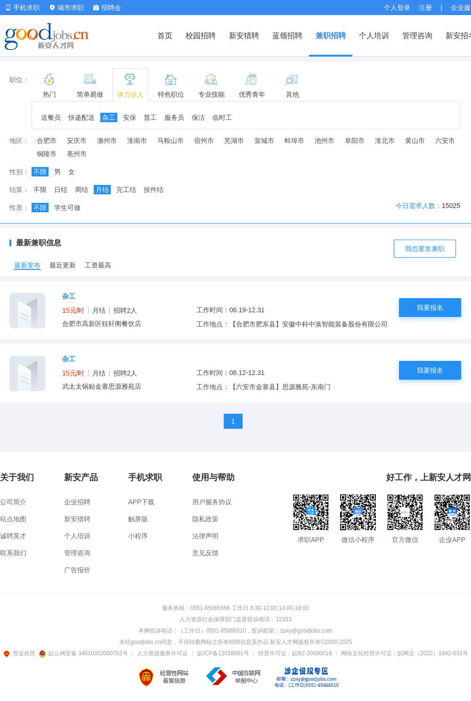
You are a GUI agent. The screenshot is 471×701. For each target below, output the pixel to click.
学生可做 (67, 207)
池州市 (324, 140)
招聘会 (107, 7)
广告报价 (77, 570)
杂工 (108, 117)
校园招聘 (201, 36)
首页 (164, 36)
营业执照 (21, 653)
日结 (60, 189)
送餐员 (51, 117)
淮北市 (385, 140)
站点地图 (13, 519)
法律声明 (205, 536)
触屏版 (138, 519)
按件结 (153, 189)
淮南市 (137, 140)
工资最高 (98, 265)
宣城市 (264, 140)
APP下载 (141, 502)
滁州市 (107, 140)
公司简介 (13, 502)
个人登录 (397, 7)
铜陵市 (47, 154)
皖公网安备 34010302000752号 (84, 653)
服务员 (174, 117)
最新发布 (27, 265)
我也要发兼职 (425, 248)
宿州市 (204, 140)
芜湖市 (234, 140)
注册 (425, 7)
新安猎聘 (244, 36)
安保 (129, 117)
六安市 (445, 140)
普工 (150, 117)
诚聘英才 (13, 536)
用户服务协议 (212, 502)
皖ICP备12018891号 (223, 653)
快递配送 (81, 117)
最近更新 (62, 265)
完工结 (126, 189)
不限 (40, 171)
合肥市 (47, 140)
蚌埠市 (294, 140)
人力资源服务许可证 (162, 653)
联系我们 (13, 553)
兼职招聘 (331, 36)
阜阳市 (355, 140)
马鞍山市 (170, 140)
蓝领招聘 (287, 36)
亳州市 (77, 154)
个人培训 (374, 36)
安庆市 (77, 140)
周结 (81, 189)
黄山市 (415, 140)
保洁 (198, 117)
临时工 (222, 117)
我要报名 (430, 307)
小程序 (138, 536)
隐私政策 (205, 519)
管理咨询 (417, 36)
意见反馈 (205, 553)
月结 (102, 189)
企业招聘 (77, 502)
